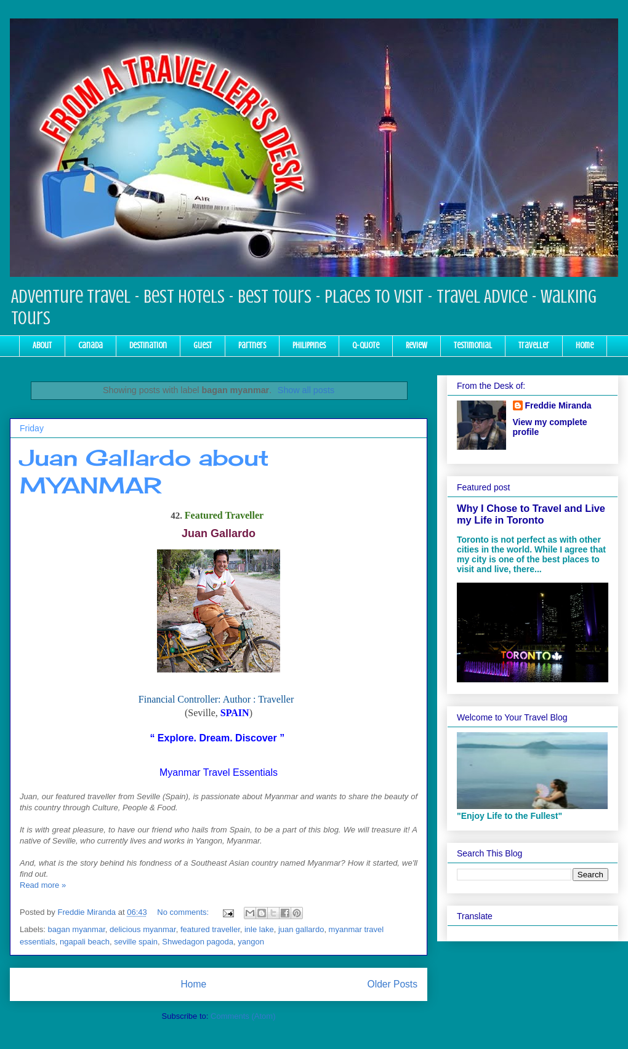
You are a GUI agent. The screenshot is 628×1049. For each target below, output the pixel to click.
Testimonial (473, 345)
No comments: (184, 912)
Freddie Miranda (558, 405)
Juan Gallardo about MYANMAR (144, 471)
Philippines (309, 345)
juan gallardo (301, 929)
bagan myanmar (76, 929)
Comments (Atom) (243, 1016)
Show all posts (306, 390)
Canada (90, 345)
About (42, 345)
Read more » (43, 885)
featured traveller (210, 929)
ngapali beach (85, 941)
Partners (252, 345)
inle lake (259, 929)
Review (416, 345)
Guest (202, 345)
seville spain (136, 941)
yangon (251, 941)
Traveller (533, 345)
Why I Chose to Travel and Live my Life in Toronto (531, 514)
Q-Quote (365, 345)
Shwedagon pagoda (197, 941)
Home (585, 345)
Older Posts (392, 984)
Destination (148, 345)
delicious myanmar (143, 929)
